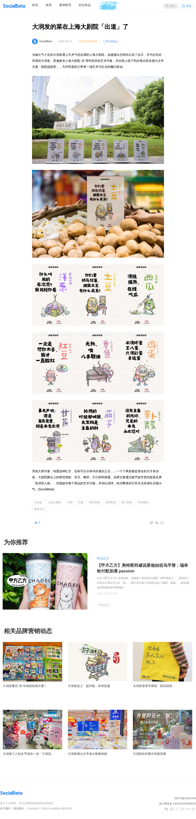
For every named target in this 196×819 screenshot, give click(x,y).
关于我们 (5, 808)
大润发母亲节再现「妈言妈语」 (154, 686)
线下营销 (127, 502)
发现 (49, 5)
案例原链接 (90, 41)
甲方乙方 (103, 558)
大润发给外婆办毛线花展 (149, 753)
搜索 (172, 6)
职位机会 (85, 5)
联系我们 (19, 808)
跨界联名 (110, 502)
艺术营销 (143, 502)
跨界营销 (94, 502)
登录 (188, 6)
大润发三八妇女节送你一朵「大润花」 (28, 753)
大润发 (38, 502)
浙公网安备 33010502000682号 (177, 803)
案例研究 (65, 5)
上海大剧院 (54, 502)
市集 (80, 502)
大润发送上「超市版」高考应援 (89, 686)
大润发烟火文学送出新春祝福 (87, 753)
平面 (70, 502)
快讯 (35, 5)
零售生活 (39, 509)
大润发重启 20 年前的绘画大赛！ (25, 686)
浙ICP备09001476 (185, 798)
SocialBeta (45, 41)
